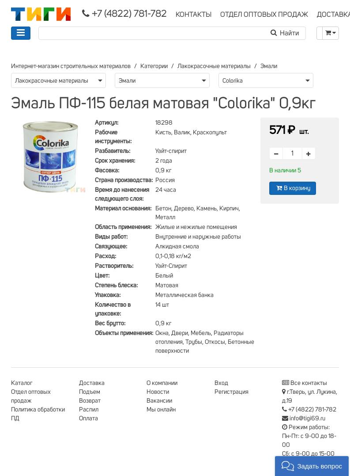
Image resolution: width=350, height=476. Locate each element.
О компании (162, 383)
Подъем (89, 392)
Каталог (21, 383)
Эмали (268, 66)
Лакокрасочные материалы (214, 66)
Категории (154, 66)
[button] (312, 466)
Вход (221, 383)
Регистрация (231, 392)
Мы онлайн (161, 410)
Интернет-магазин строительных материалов (71, 66)
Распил (88, 410)
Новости (158, 392)
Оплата (88, 418)
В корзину (292, 188)
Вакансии (159, 401)
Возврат (90, 401)
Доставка (92, 383)
